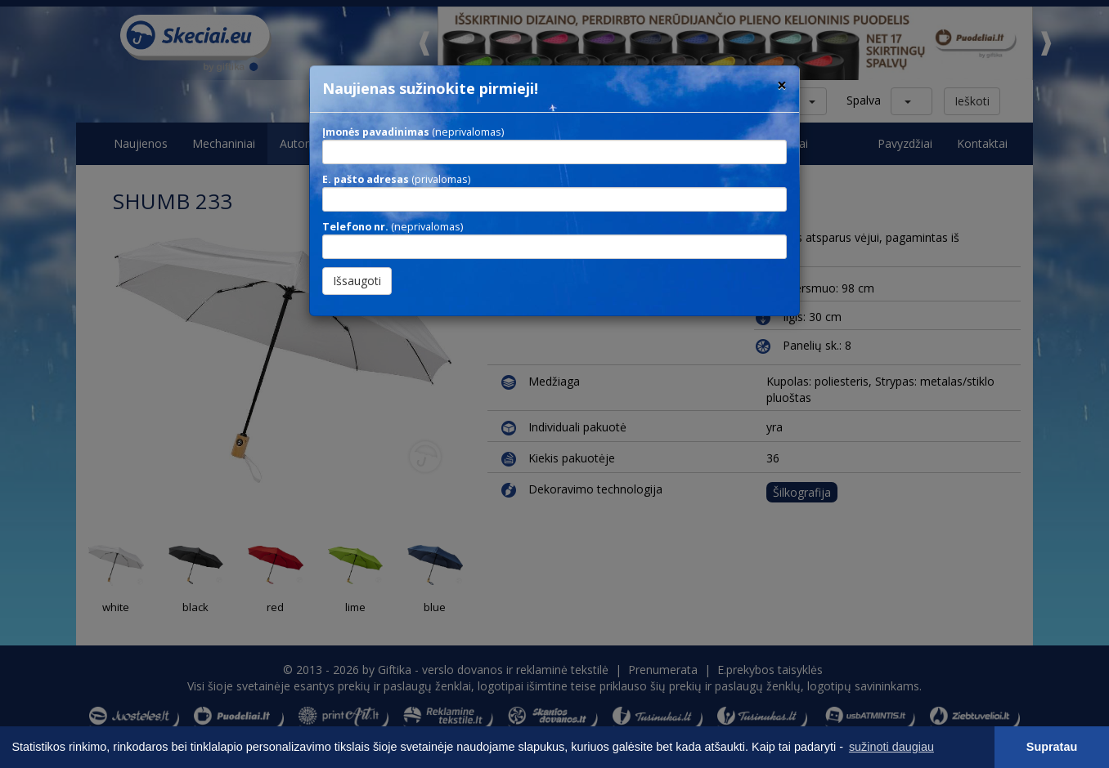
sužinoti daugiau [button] (891, 746)
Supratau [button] (1051, 746)
